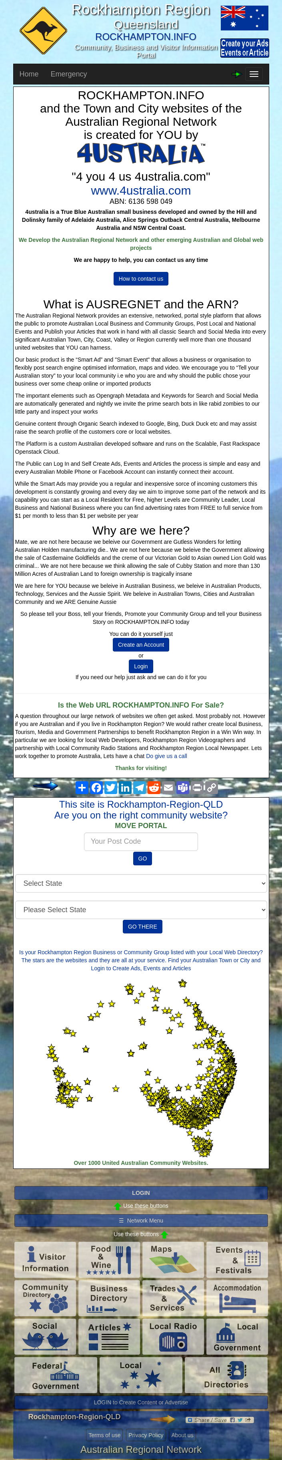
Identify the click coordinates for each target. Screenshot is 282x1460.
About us (182, 1435)
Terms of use (104, 1435)
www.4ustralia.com (141, 190)
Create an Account (141, 645)
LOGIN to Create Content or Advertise (141, 1402)
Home (29, 74)
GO (142, 858)
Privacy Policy (145, 1435)
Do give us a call (166, 756)
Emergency (69, 74)
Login (141, 666)
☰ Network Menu (141, 1220)
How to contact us (141, 279)
